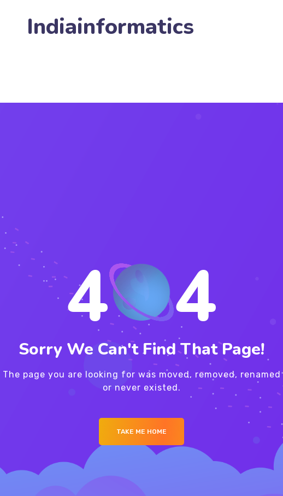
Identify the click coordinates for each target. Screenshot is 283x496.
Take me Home (141, 431)
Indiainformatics (110, 27)
